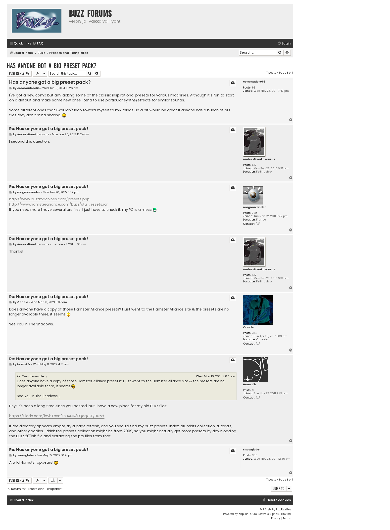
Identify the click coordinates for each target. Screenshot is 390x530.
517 (254, 165)
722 (254, 213)
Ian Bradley (283, 509)
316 (254, 333)
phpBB (243, 514)
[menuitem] (37, 43)
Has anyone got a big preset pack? (52, 66)
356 (254, 455)
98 (253, 87)
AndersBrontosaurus (259, 159)
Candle (248, 327)
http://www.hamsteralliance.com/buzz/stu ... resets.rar (58, 204)
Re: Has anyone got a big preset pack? (49, 129)
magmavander (254, 207)
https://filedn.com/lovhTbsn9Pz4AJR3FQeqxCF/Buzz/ (56, 415)
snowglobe (251, 449)
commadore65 (254, 81)
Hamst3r (249, 384)
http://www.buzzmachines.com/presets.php (49, 199)
